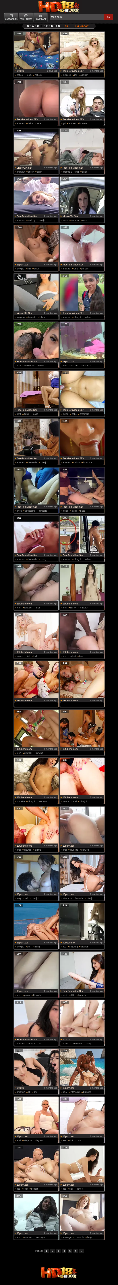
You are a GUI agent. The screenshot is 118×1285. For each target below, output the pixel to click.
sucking (32, 220)
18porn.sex (22, 264)
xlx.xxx (20, 71)
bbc (64, 656)
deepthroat (77, 1043)
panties (84, 268)
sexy (19, 898)
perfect (34, 1189)
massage (67, 1237)
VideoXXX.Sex (24, 167)
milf (77, 172)
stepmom (28, 1140)
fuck (35, 656)
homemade (29, 365)
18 (29, 1092)
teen (65, 365)
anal (76, 268)
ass (64, 946)
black (65, 220)
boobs (66, 1043)
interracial (67, 172)
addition (84, 75)
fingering (73, 946)
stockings (40, 1237)
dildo (72, 995)
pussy (31, 172)
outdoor (42, 365)
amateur (21, 123)
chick (19, 511)
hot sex (38, 75)
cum (79, 1140)
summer (75, 220)
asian (39, 172)
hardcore (87, 462)
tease (35, 414)
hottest (20, 75)
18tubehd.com (24, 603)
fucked (72, 656)
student (72, 123)
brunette (32, 317)
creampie (84, 414)
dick (71, 1140)
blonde (20, 656)
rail (75, 75)
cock (84, 220)
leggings (21, 317)
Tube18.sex (69, 942)
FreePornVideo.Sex (73, 167)
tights (26, 414)
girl (64, 123)
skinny (73, 607)
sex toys (43, 801)
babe (38, 123)
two (81, 656)
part (29, 946)
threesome (30, 511)
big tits (38, 850)
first (28, 656)
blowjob (83, 123)
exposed (67, 75)
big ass (39, 1140)
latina (30, 123)
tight (19, 414)
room (29, 75)
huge (89, 1237)
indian (87, 317)
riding (37, 946)
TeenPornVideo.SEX (73, 71)
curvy (88, 1043)
